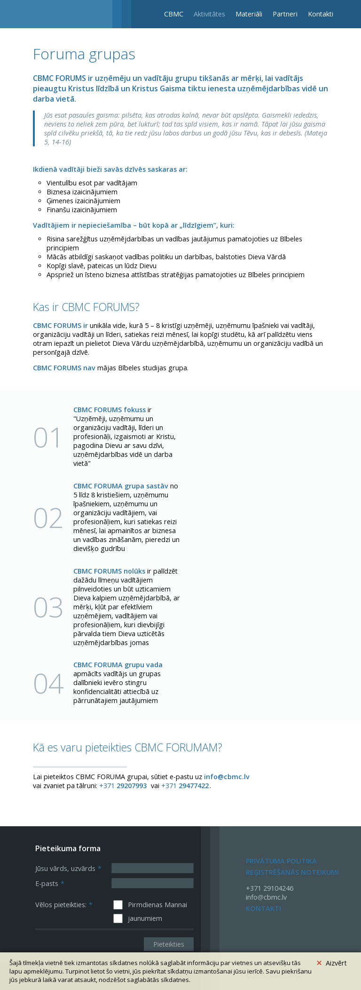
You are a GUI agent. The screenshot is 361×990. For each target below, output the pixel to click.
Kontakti (320, 13)
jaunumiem (145, 918)
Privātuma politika (281, 860)
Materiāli (248, 13)
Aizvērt (331, 962)
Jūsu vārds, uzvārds (68, 868)
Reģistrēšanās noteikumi (292, 872)
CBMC (173, 13)
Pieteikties (168, 944)
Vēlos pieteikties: (64, 904)
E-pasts (49, 883)
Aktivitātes (209, 13)
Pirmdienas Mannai (157, 904)
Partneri (285, 13)
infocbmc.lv (266, 897)
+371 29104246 (269, 888)
